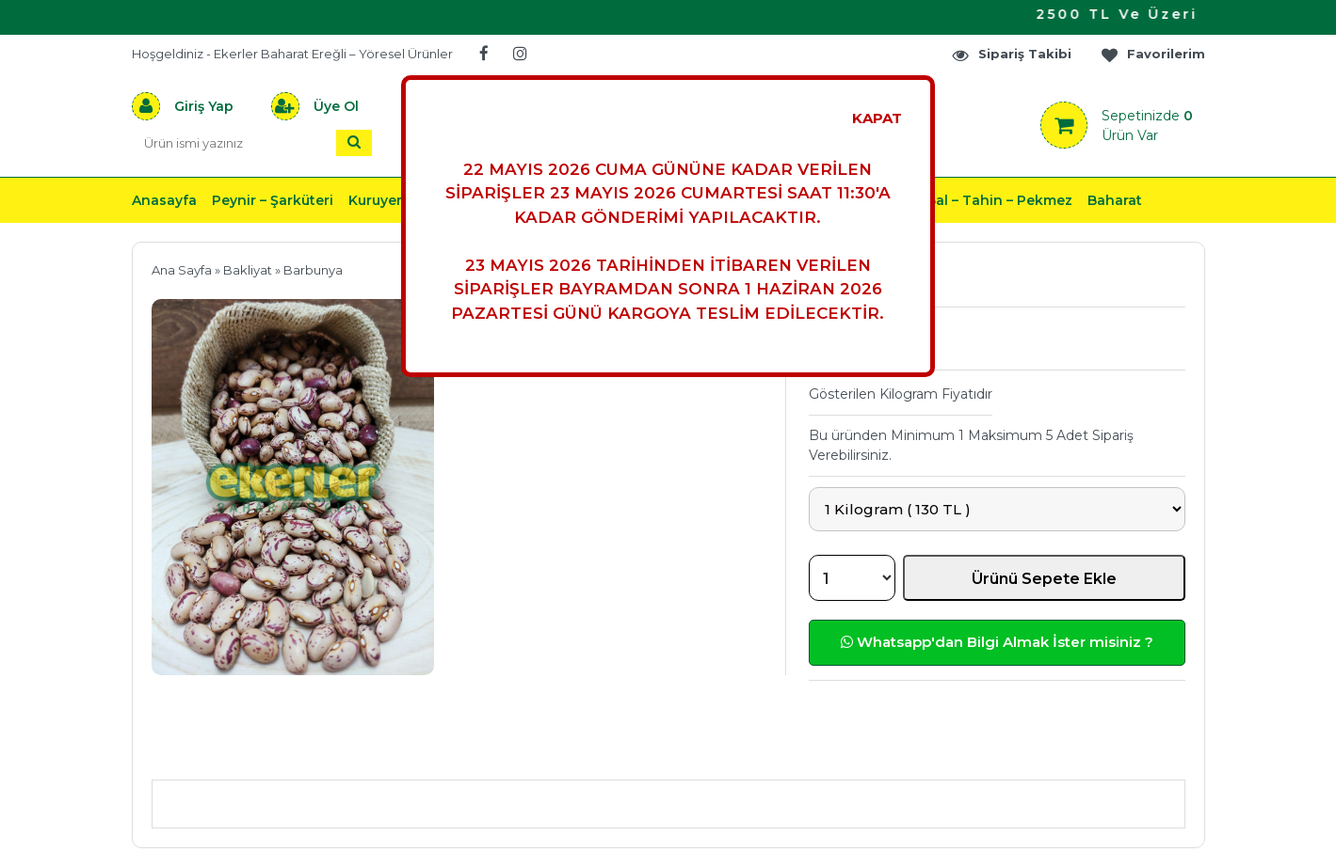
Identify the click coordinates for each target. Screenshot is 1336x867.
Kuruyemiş (384, 200)
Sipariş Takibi (1011, 54)
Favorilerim (1152, 54)
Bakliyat (247, 269)
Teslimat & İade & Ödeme (657, 752)
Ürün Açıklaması (250, 752)
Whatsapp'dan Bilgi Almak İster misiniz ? (997, 642)
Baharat (1114, 200)
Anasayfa (164, 200)
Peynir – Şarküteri (272, 200)
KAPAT (877, 118)
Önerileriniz (433, 752)
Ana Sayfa (182, 269)
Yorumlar (869, 752)
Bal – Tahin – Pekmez (999, 200)
